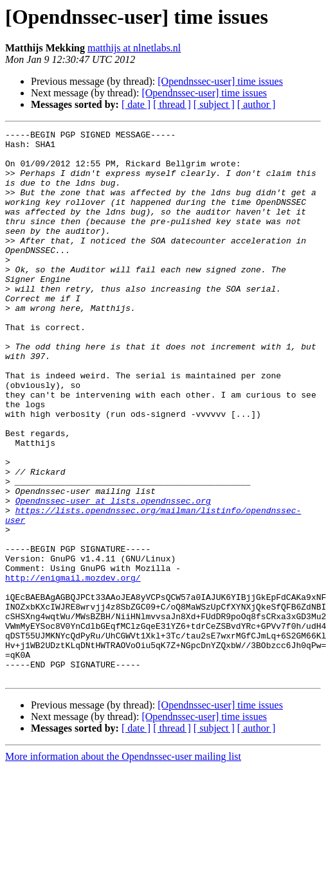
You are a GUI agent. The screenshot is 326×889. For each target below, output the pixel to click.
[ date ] (136, 104)
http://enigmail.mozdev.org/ (73, 668)
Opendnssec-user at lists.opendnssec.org (113, 575)
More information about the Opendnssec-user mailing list (123, 866)
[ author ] (256, 104)
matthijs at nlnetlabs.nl (134, 47)
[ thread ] (172, 104)
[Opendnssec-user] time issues (220, 81)
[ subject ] (214, 104)
